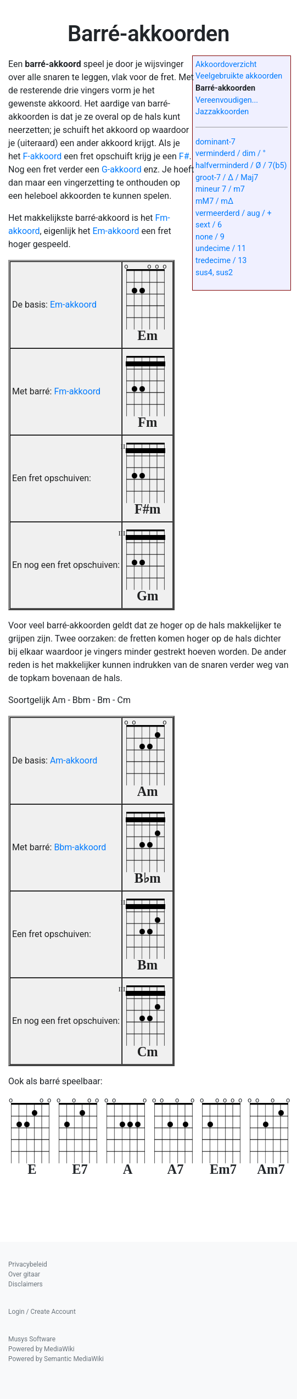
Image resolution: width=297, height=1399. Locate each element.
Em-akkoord (115, 231)
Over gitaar (24, 1274)
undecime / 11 (220, 248)
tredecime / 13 (220, 260)
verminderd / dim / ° (230, 153)
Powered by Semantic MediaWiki (56, 1359)
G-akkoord (122, 169)
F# (184, 156)
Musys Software (31, 1339)
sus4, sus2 (214, 272)
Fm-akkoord (77, 391)
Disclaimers (25, 1284)
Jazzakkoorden (222, 111)
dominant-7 (215, 142)
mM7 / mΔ (214, 201)
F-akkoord (42, 156)
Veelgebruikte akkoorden (238, 76)
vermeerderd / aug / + (233, 213)
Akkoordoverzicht (226, 64)
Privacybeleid (27, 1264)
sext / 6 (208, 225)
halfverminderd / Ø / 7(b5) (241, 165)
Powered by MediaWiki (41, 1349)
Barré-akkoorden (225, 88)
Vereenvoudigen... (226, 100)
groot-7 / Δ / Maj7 (226, 177)
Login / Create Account (42, 1312)
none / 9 (210, 237)
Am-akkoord (73, 760)
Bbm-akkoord (80, 847)
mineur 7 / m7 (220, 189)
